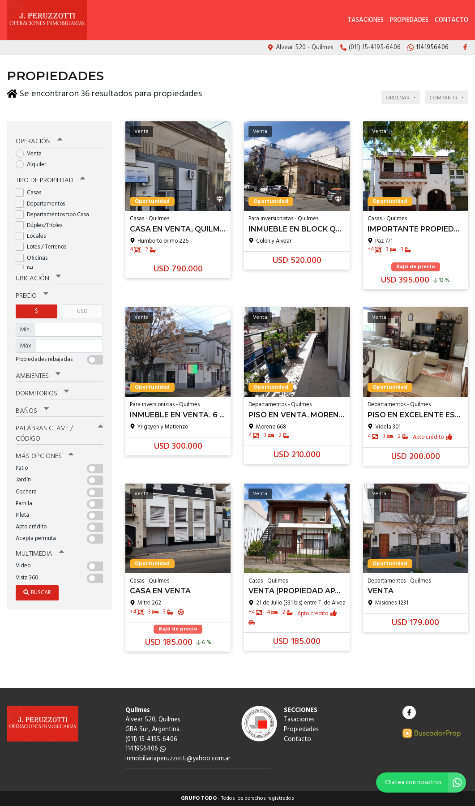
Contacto (451, 20)
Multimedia (40, 552)
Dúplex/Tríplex (42, 223)
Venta (31, 152)
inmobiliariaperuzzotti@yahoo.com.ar (178, 759)
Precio (32, 294)
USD (82, 309)
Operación (39, 139)
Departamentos (43, 202)
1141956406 (145, 749)
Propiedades (409, 20)
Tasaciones (365, 20)
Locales (33, 234)
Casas (31, 191)
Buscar (37, 591)
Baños (32, 409)
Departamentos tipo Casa (55, 213)
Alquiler (34, 163)
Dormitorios (42, 391)
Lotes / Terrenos (44, 245)
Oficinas (34, 256)
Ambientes (38, 374)
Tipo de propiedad (50, 179)
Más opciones (44, 454)
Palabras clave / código (59, 431)
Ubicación (38, 277)
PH (27, 267)
